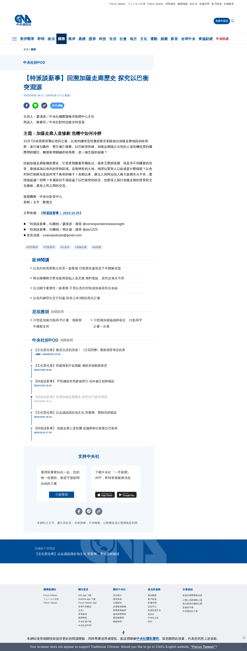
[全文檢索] (233, 21)
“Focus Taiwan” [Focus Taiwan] (203, 647)
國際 (61, 39)
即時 (41, 39)
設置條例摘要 (84, 615)
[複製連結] (44, 105)
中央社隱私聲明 (147, 638)
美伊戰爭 (27, 39)
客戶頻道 (217, 4)
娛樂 (164, 39)
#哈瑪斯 (96, 247)
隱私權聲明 (141, 615)
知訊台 (112, 624)
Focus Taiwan (117, 4)
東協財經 (205, 39)
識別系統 (55, 615)
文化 (143, 39)
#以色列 (65, 247)
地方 (133, 39)
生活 (112, 39)
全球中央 (188, 39)
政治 (51, 39)
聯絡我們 (155, 615)
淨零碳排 (170, 4)
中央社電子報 (171, 605)
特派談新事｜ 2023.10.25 (61, 213)
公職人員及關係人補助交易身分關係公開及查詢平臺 (103, 634)
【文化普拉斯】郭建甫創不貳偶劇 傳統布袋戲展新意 (70, 365)
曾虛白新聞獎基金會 (51, 634)
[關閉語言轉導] (244, 646)
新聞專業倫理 (104, 615)
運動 (153, 39)
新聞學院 (154, 605)
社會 (123, 39)
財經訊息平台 (97, 624)
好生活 (193, 4)
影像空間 (204, 4)
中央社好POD (45, 340)
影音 (174, 39)
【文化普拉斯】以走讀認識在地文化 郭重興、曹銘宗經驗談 (75, 412)
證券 (92, 39)
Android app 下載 (68, 605)
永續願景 (229, 4)
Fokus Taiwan (155, 4)
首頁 (26, 49)
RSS (136, 624)
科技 (102, 39)
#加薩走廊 (80, 247)
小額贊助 (61, 494)
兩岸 (71, 39)
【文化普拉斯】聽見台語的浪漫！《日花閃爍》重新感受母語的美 (79, 350)
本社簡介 (43, 615)
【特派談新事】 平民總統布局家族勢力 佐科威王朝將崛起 (74, 381)
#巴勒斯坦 (49, 247)
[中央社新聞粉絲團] (38, 587)
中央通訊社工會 (151, 634)
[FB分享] (26, 105)
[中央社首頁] (23, 20)
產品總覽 (43, 624)
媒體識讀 (183, 4)
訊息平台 (81, 624)
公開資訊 (68, 615)
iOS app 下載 (46, 605)
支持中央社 (222, 20)
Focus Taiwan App (94, 605)
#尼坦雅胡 (32, 247)
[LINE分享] (35, 105)
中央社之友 (125, 624)
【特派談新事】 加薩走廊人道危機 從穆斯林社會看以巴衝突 (76, 428)
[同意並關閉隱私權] (244, 638)
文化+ (131, 605)
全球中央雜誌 (117, 605)
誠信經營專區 (123, 615)
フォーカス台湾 (136, 4)
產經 (82, 39)
